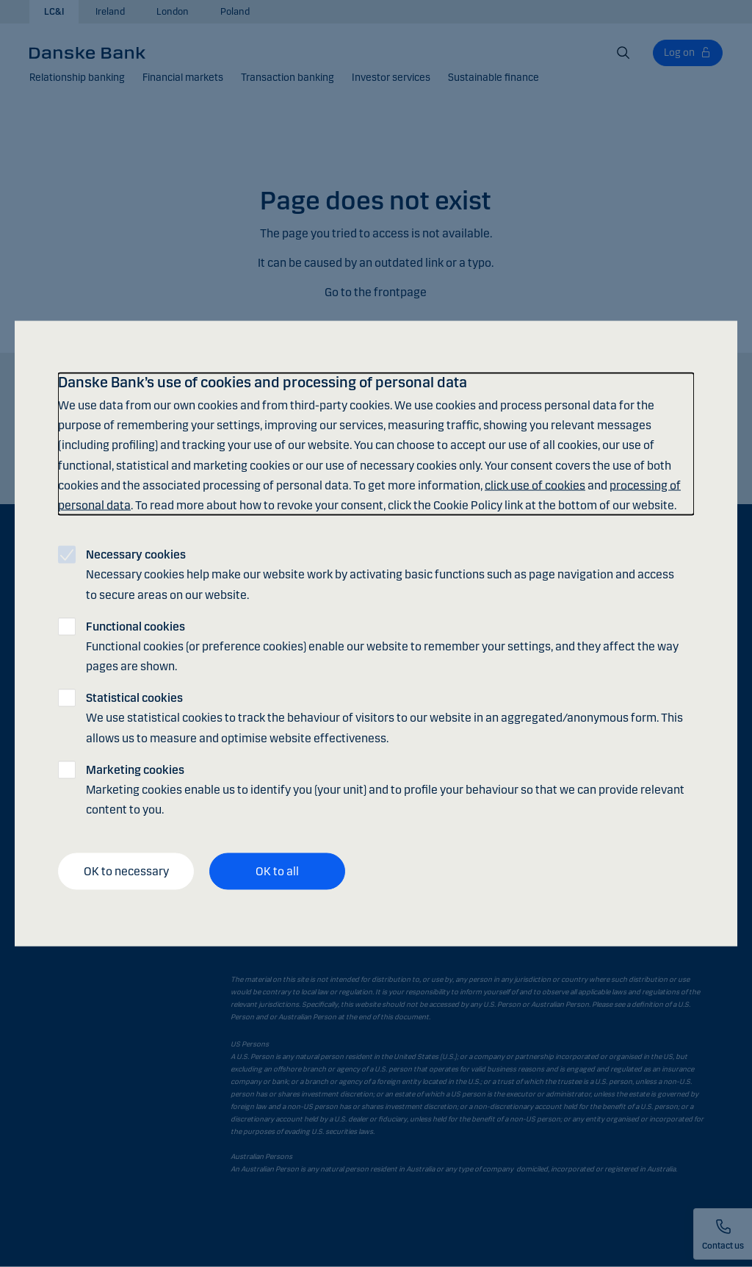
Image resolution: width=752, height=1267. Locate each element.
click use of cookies (535, 485)
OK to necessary (126, 871)
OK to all (277, 871)
